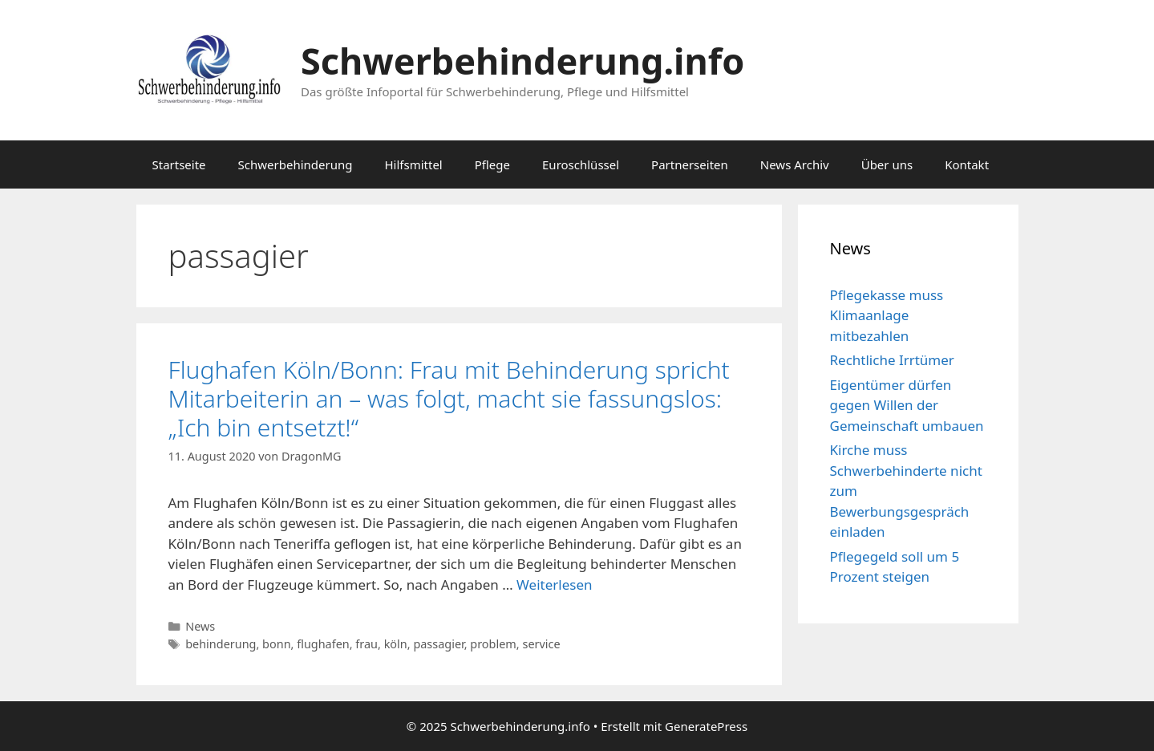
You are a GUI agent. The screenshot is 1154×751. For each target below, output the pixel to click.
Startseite (179, 164)
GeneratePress (706, 726)
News (200, 626)
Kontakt (967, 164)
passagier (438, 644)
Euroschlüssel (580, 164)
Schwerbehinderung (295, 164)
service (541, 644)
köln (395, 644)
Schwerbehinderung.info (522, 60)
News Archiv (794, 164)
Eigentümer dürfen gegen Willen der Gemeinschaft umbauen (907, 405)
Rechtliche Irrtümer (892, 360)
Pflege (492, 164)
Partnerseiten (689, 164)
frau (366, 644)
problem (493, 644)
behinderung (220, 644)
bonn (276, 644)
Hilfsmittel (413, 164)
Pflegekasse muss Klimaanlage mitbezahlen (887, 315)
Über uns (887, 164)
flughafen (323, 644)
